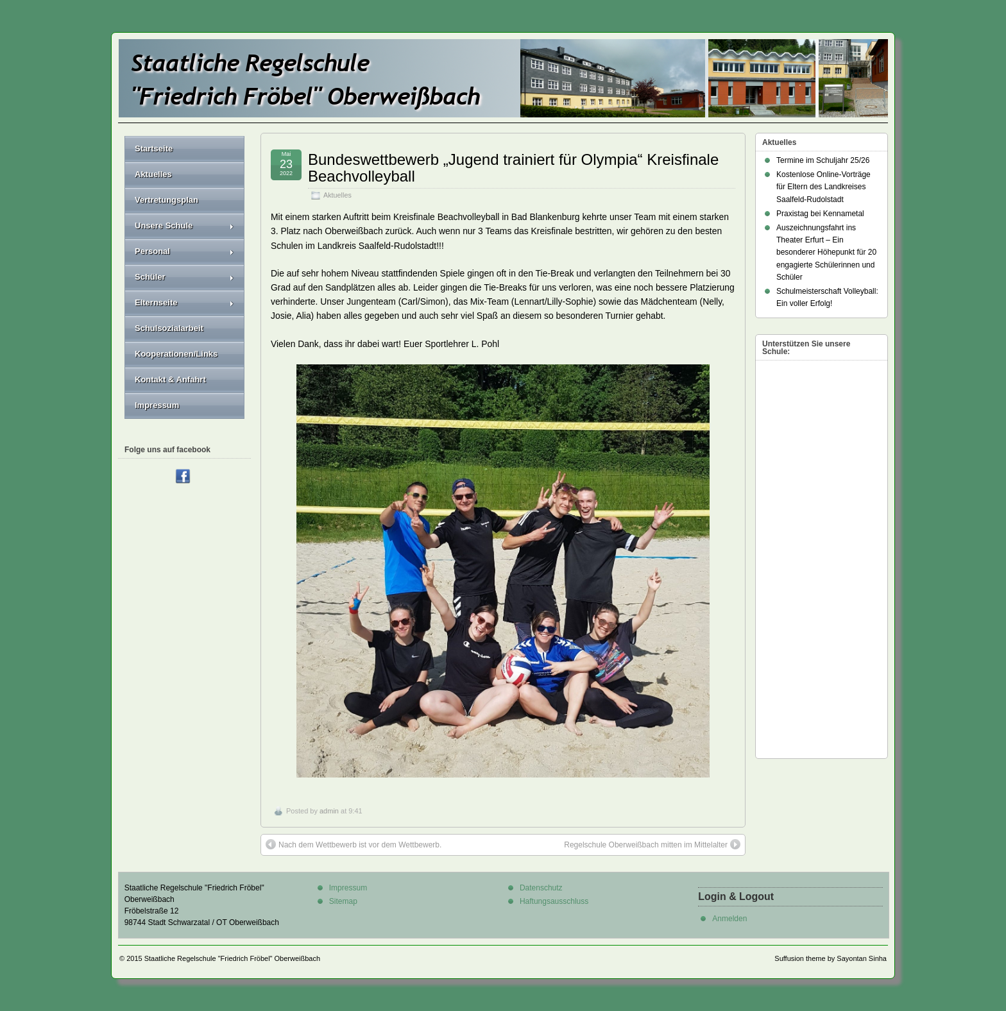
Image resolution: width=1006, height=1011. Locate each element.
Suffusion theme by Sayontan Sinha (830, 958)
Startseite (154, 148)
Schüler (184, 277)
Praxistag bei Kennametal (820, 213)
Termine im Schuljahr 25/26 (822, 160)
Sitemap (343, 901)
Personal (184, 251)
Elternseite (184, 302)
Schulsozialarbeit (169, 328)
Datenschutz (541, 887)
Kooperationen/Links (176, 354)
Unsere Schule (184, 225)
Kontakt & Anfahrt (170, 379)
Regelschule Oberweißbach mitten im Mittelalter (652, 844)
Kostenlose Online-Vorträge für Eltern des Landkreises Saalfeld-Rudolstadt (823, 186)
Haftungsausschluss (554, 901)
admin (329, 811)
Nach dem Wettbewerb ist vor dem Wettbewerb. (353, 844)
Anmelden (729, 918)
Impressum (157, 405)
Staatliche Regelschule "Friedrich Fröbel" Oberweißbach (232, 958)
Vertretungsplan (166, 200)
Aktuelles (337, 195)
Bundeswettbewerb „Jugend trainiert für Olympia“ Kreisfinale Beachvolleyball (513, 168)
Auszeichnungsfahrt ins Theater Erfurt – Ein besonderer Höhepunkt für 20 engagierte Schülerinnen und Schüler (826, 252)
